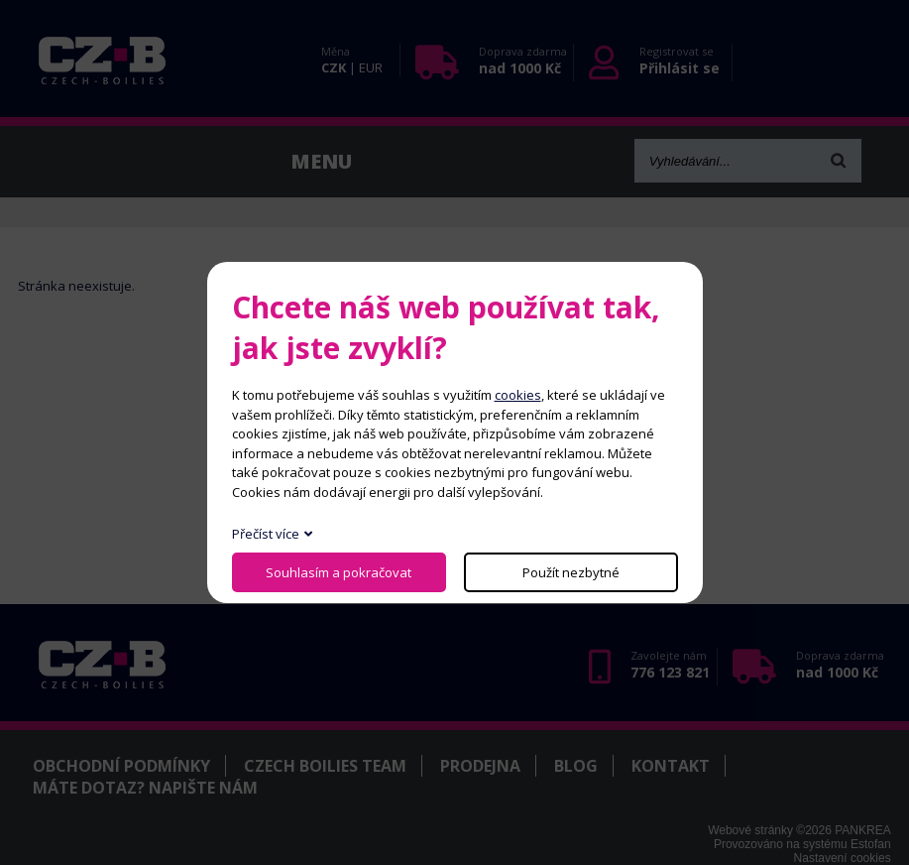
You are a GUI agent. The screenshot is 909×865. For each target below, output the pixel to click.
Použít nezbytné (571, 572)
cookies (518, 395)
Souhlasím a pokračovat (338, 572)
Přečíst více (265, 534)
